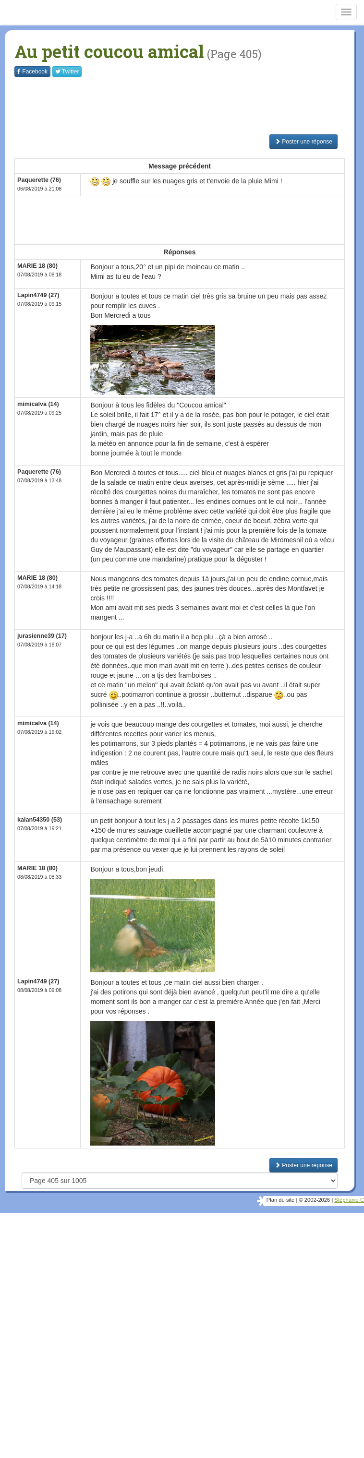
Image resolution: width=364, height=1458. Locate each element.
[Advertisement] (189, 105)
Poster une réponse (303, 141)
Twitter (67, 71)
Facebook (32, 71)
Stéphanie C (349, 1200)
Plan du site (280, 1200)
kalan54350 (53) (39, 819)
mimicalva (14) (38, 404)
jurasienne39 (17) (42, 636)
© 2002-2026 (314, 1200)
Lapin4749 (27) (38, 295)
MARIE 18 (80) (37, 266)
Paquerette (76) (39, 180)
